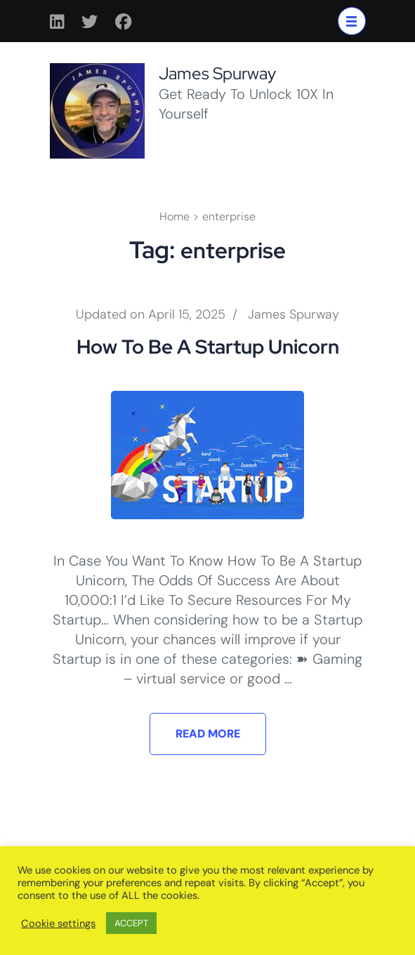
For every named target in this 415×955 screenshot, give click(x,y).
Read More (208, 733)
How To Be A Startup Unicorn (208, 346)
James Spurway (217, 73)
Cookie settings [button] (58, 923)
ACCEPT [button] (131, 923)
